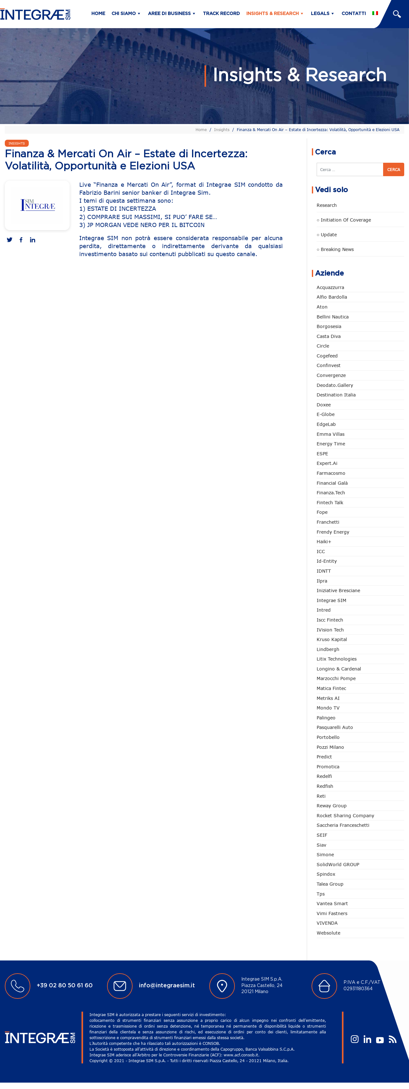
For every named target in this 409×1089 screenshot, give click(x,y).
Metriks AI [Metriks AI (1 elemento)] (328, 698)
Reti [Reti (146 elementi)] (321, 796)
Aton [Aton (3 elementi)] (322, 306)
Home (98, 14)
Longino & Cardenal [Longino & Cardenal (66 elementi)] (339, 668)
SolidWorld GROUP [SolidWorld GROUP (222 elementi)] (338, 864)
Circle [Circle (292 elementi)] (323, 346)
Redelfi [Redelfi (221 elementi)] (324, 776)
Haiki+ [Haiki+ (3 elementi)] (324, 541)
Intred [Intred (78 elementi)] (324, 610)
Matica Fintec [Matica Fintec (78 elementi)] (331, 688)
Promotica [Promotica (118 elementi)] (328, 766)
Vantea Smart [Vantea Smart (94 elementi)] (332, 903)
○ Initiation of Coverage (344, 220)
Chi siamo (124, 14)
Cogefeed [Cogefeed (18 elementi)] (327, 355)
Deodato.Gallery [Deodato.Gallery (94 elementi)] (335, 385)
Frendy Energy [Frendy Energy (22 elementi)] (333, 532)
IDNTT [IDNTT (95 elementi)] (324, 571)
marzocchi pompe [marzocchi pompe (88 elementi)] (336, 678)
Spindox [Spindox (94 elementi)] (326, 874)
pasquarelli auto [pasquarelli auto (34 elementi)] (335, 727)
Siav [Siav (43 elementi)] (321, 845)
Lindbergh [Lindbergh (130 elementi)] (328, 649)
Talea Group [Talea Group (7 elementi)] (330, 884)
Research (327, 205)
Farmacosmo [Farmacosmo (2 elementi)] (331, 473)
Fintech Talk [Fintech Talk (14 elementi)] (330, 502)
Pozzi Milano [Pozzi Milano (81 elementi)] (330, 747)
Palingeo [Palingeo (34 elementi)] (326, 717)
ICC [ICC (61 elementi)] (321, 551)
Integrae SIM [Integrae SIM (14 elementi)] (331, 600)
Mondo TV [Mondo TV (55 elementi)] (328, 707)
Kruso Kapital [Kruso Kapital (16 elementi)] (332, 639)
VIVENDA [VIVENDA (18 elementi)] (327, 923)
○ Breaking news (335, 249)
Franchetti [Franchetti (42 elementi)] (328, 522)
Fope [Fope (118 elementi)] (322, 512)
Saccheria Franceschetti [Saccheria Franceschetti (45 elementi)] (343, 825)
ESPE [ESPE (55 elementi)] (322, 453)
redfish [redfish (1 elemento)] (325, 786)
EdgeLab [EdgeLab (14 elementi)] (326, 424)
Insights (221, 129)
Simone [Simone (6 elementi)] (325, 854)
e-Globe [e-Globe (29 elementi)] (326, 414)
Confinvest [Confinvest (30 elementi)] (329, 365)
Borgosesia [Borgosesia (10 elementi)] (329, 326)
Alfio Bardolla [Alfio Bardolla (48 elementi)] (332, 297)
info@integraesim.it (167, 986)
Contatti (354, 14)
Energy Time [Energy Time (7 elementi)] (331, 443)
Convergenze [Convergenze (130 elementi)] (331, 375)
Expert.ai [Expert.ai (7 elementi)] (327, 463)
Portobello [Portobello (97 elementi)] (328, 737)
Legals (320, 14)
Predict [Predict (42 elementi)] (324, 756)
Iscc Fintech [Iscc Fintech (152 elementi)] (330, 620)
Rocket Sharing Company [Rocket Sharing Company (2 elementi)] (345, 815)
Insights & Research (272, 14)
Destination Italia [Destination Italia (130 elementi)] (336, 394)
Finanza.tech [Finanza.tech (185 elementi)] (331, 492)
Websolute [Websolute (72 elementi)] (328, 933)
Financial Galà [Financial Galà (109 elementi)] (332, 483)
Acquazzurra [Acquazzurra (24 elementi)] (330, 287)
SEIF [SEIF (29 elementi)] (322, 835)
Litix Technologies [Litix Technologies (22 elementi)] (337, 659)
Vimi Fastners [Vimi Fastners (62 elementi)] (332, 913)
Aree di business (169, 14)
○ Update (327, 234)
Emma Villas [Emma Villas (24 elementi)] (330, 434)
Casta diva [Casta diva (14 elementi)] (329, 336)
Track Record (221, 14)
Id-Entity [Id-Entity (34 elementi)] (327, 561)
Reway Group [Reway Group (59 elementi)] (332, 805)
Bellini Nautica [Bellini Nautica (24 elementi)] (333, 316)
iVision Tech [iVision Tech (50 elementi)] (330, 629)
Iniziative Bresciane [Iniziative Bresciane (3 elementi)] (338, 590)
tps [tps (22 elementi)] (321, 894)
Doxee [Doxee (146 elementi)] (324, 404)
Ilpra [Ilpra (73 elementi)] (322, 581)
